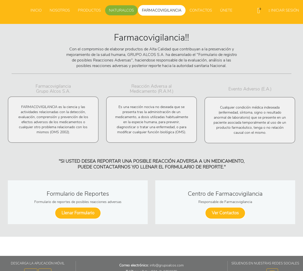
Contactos (201, 10)
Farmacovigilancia (161, 10)
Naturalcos (121, 10)
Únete (226, 10)
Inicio (36, 10)
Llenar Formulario (78, 213)
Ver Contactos (225, 213)
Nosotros (60, 10)
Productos (89, 10)
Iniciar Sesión (284, 10)
